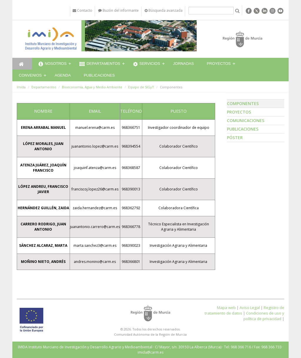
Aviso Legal (250, 307)
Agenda (63, 75)
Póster (235, 137)
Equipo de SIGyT (141, 87)
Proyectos (218, 63)
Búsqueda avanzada (164, 10)
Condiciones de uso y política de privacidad (263, 315)
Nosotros (52, 64)
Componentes (243, 103)
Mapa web (226, 307)
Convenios (30, 75)
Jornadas (183, 63)
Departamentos (99, 64)
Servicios (146, 64)
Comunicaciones (245, 120)
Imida (21, 87)
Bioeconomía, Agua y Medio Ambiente (92, 87)
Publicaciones (99, 75)
